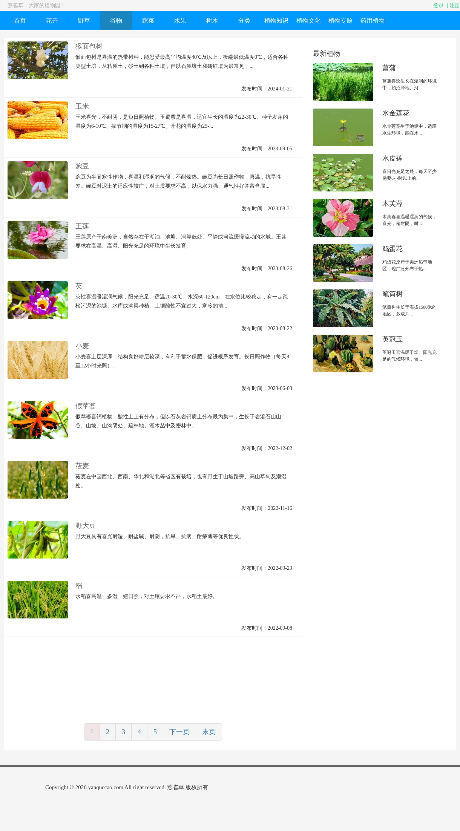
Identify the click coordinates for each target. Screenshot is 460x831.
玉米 (82, 106)
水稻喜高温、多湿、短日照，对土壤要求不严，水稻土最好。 (146, 596)
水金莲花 (395, 113)
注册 (454, 5)
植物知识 (276, 20)
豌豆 (82, 166)
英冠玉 (392, 339)
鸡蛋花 (392, 249)
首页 (20, 20)
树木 (212, 20)
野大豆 (85, 526)
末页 (209, 732)
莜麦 (82, 466)
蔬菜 (148, 20)
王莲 (82, 226)
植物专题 (340, 20)
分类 (244, 20)
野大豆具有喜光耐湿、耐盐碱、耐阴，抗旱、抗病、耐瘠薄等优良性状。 (159, 536)
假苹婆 (85, 406)
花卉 (52, 20)
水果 (180, 20)
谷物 (116, 20)
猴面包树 (89, 46)
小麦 (82, 346)
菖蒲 (389, 68)
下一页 (179, 732)
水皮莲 (392, 158)
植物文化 (308, 20)
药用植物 (372, 20)
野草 (84, 20)
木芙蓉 (392, 203)
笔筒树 (392, 294)
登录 (438, 5)
